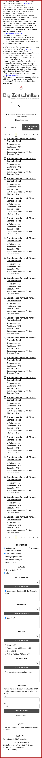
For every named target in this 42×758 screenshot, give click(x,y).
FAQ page (27, 49)
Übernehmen (22, 711)
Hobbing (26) (10, 645)
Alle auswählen (21, 586)
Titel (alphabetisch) (12, 554)
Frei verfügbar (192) (12, 570)
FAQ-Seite (27, 4)
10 (29, 135)
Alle (6, 573)
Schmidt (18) (10, 651)
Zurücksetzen (21, 715)
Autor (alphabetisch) (13, 551)
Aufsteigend (9, 548)
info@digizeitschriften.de (12, 33)
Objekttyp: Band (21, 120)
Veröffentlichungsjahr (13, 560)
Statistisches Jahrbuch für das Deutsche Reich (21, 139)
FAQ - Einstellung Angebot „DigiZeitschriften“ (21, 727)
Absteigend (34, 548)
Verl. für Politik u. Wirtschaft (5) (17, 654)
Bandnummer (10, 563)
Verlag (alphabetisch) (13, 557)
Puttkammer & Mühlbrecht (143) (18, 648)
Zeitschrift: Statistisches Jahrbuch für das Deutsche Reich (21, 115)
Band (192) (10, 618)
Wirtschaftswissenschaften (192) (18, 672)
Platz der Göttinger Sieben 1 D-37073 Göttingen (15, 748)
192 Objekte (10, 127)
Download (8, 730)
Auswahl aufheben (22, 613)
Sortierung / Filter (31, 127)
